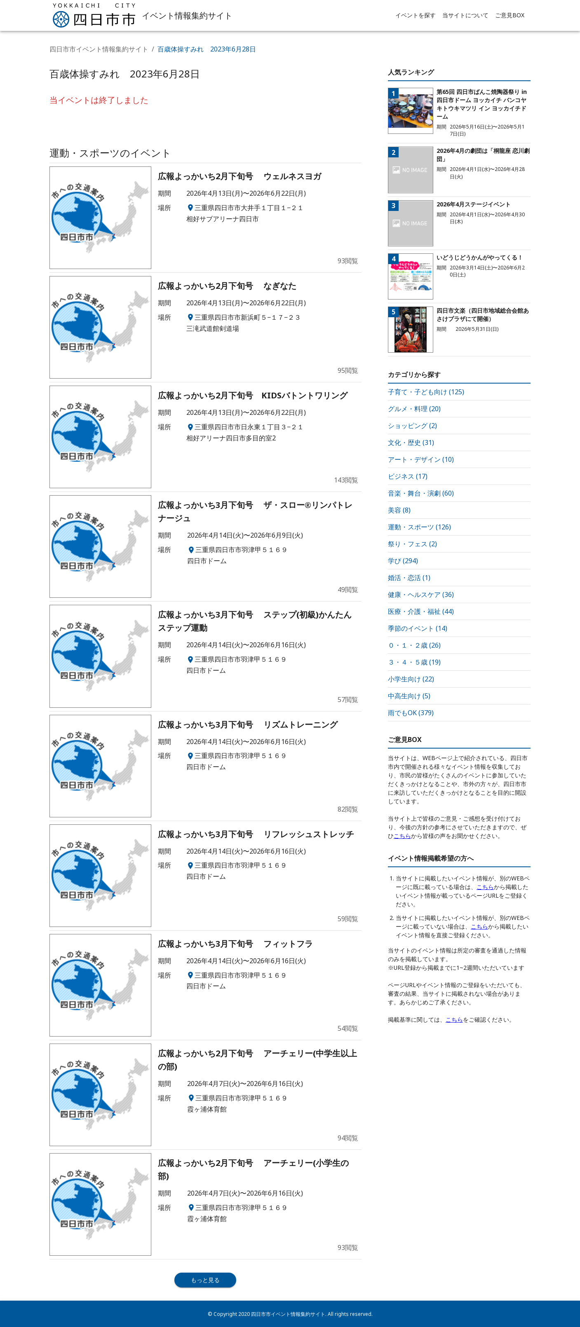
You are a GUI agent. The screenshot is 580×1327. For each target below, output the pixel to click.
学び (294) (403, 560)
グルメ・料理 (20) (414, 408)
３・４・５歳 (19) (414, 662)
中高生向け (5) (409, 695)
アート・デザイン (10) (421, 459)
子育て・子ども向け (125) (426, 391)
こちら (402, 836)
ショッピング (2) (412, 425)
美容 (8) (399, 510)
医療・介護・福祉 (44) (421, 611)
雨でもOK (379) (411, 712)
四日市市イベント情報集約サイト (98, 49)
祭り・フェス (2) (412, 543)
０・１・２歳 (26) (414, 645)
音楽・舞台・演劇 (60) (421, 493)
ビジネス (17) (407, 476)
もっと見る (205, 1280)
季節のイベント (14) (417, 628)
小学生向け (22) (411, 678)
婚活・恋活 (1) (409, 577)
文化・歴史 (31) (411, 442)
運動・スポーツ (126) (419, 526)
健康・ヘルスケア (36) (421, 594)
